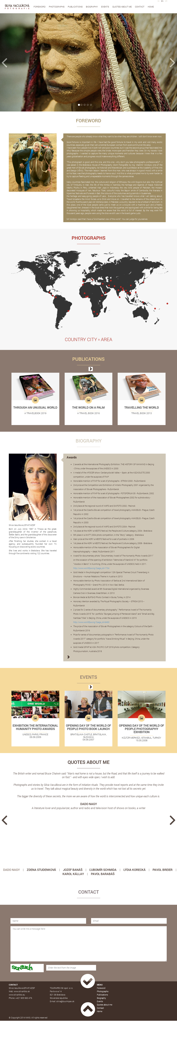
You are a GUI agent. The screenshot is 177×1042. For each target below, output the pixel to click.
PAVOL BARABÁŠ (103, 874)
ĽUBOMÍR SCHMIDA (103, 870)
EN (162, 1)
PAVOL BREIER (163, 870)
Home (151, 6)
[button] (13, 62)
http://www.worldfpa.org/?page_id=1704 (91, 568)
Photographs (56, 6)
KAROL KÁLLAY (73, 874)
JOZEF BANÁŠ (72, 870)
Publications (75, 6)
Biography (92, 6)
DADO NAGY (11, 870)
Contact (139, 6)
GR (166, 1)
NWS (27, 1017)
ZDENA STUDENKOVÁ (41, 870)
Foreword (40, 6)
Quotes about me (122, 6)
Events (105, 6)
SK (159, 1)
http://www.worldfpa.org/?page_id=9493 (91, 622)
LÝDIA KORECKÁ (134, 870)
